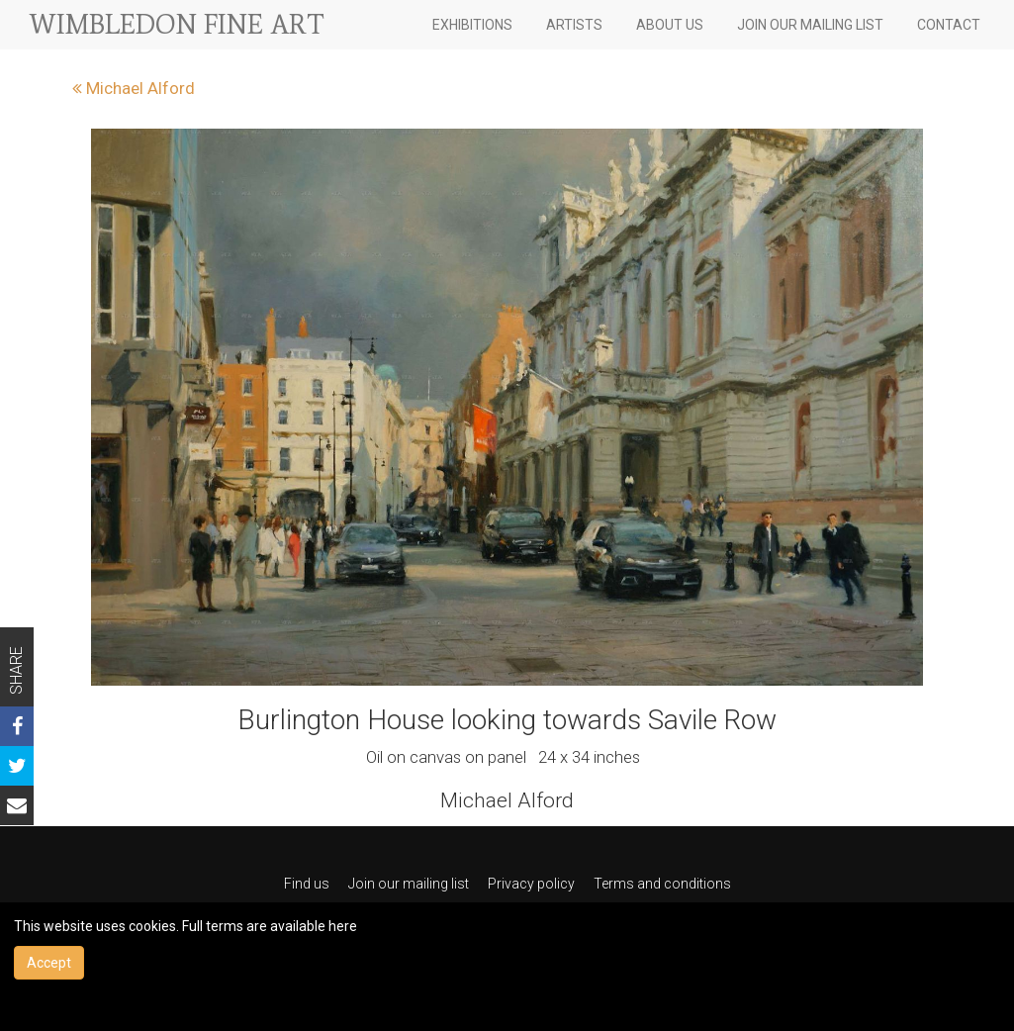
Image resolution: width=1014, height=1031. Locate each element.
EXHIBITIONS (472, 25)
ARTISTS (574, 25)
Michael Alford (133, 88)
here (342, 926)
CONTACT (948, 25)
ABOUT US (669, 25)
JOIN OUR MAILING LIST (810, 25)
